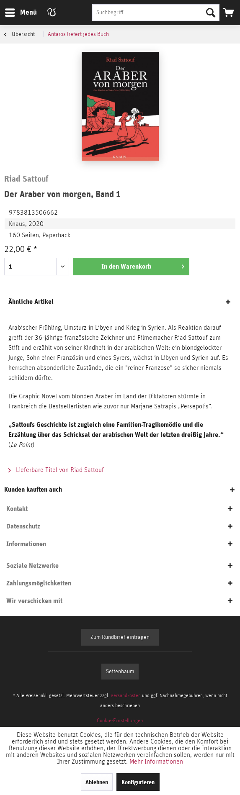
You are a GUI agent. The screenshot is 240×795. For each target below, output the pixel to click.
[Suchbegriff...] (155, 12)
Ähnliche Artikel (31, 301)
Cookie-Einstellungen (120, 720)
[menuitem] (20, 12)
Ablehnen (96, 782)
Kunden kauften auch (33, 489)
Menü (14, 11)
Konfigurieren (138, 782)
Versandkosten (126, 695)
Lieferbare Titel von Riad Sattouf (56, 470)
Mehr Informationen (156, 761)
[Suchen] (210, 12)
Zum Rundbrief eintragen (120, 637)
